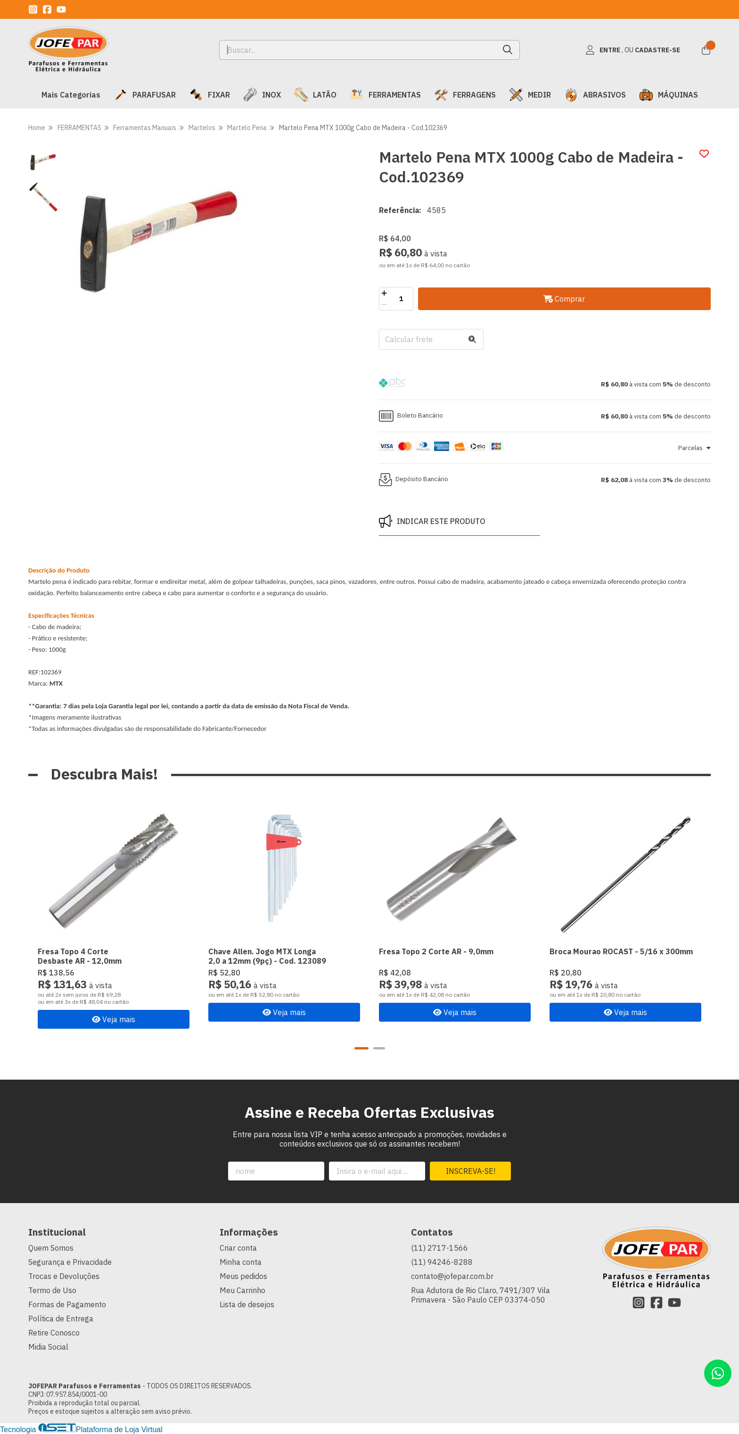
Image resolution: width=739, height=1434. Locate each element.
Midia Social (48, 1347)
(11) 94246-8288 (442, 1262)
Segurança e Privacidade (70, 1262)
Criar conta (238, 1248)
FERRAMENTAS (385, 95)
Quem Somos (51, 1248)
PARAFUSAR (145, 95)
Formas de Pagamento (67, 1304)
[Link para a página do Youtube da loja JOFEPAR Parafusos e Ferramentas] (61, 9)
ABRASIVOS (595, 95)
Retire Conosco (54, 1332)
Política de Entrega (60, 1318)
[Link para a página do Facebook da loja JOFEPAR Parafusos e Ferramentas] (47, 9)
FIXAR (209, 95)
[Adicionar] (384, 293)
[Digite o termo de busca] (358, 50)
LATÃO (315, 95)
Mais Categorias (70, 94)
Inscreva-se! (470, 1171)
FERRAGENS (465, 95)
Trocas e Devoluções (63, 1276)
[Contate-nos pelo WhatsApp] (717, 1373)
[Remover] (384, 304)
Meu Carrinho (242, 1290)
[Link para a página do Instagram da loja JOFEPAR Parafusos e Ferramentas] (33, 9)
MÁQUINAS (668, 95)
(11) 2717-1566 (439, 1248)
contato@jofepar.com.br (452, 1276)
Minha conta (241, 1262)
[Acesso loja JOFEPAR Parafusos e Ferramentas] (632, 49)
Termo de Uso (52, 1290)
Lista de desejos (247, 1304)
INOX (262, 95)
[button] (545, 384)
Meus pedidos (243, 1276)
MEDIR (530, 95)
